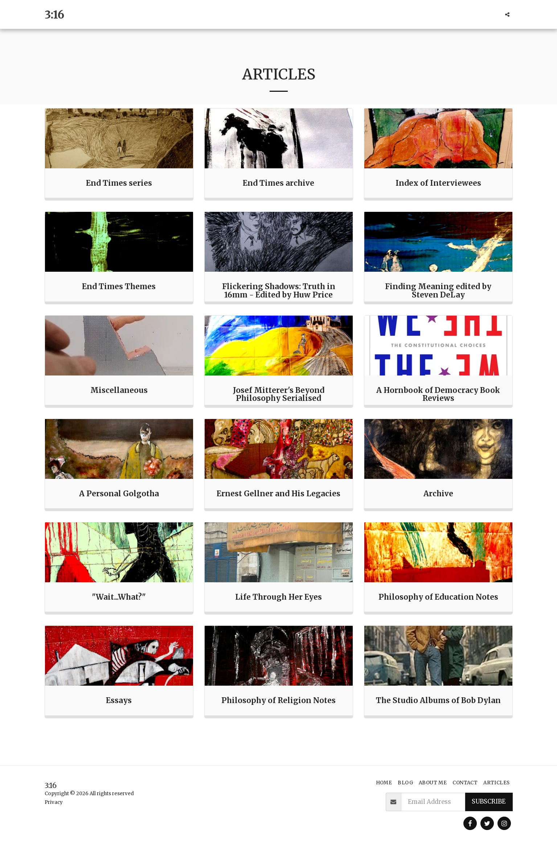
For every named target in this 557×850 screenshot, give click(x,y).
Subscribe (488, 801)
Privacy (54, 802)
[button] (507, 14)
